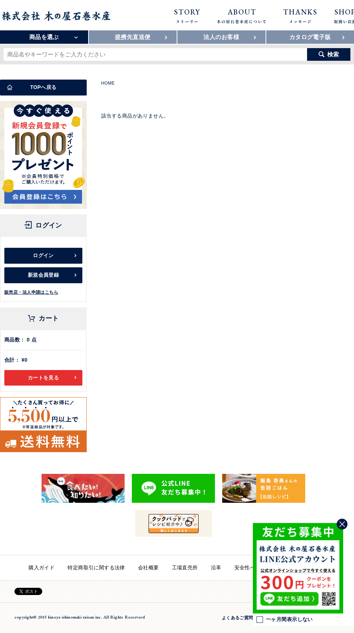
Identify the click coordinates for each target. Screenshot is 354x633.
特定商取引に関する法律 (96, 567)
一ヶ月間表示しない (284, 619)
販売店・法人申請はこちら (31, 292)
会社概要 (148, 567)
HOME (108, 83)
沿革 (216, 567)
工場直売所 (185, 567)
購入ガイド (42, 567)
